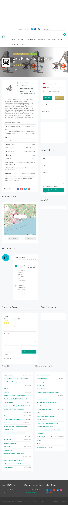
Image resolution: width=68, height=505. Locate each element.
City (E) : (20, 155)
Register (27, 29)
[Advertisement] (34, 14)
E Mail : (20, 173)
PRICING (60, 39)
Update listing (50, 98)
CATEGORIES (30, 39)
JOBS (24, 45)
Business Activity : (20, 130)
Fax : (7, 137)
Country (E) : (20, 148)
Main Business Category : (20, 123)
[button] (26, 216)
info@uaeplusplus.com (30, 492)
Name (44, 158)
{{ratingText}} (16, 319)
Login (20, 29)
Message (45, 172)
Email (44, 165)
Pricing (42, 501)
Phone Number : (20, 133)
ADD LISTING (15, 45)
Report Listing (61, 98)
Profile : (20, 109)
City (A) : (20, 159)
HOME (13, 39)
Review (6, 334)
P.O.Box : (8, 141)
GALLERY (20, 39)
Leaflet (28, 234)
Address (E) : (20, 163)
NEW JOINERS (51, 39)
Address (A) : (19, 168)
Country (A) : (20, 151)
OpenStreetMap (33, 234)
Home (35, 501)
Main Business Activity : (20, 126)
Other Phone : (20, 144)
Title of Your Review (9, 327)
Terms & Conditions (53, 501)
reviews (55, 92)
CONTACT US (41, 39)
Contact (64, 501)
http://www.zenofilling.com (27, 89)
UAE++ (24, 501)
